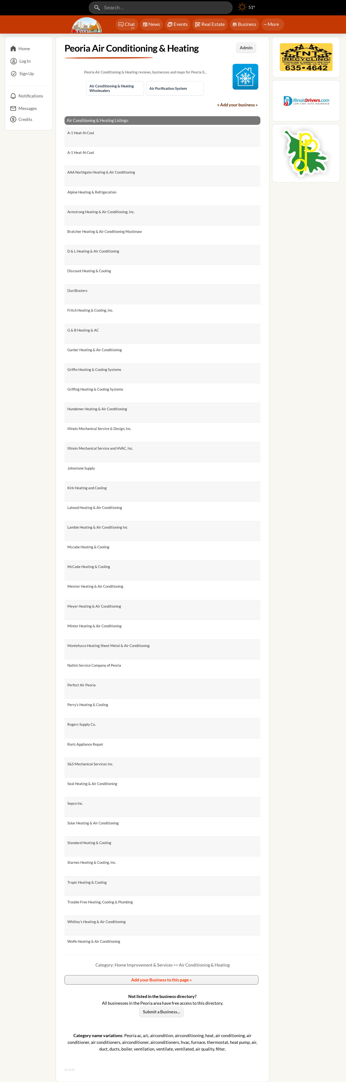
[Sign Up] (29, 73)
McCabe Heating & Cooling (88, 566)
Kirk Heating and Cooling (87, 488)
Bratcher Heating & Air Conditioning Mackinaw (104, 231)
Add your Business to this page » (161, 979)
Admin (246, 47)
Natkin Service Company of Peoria (94, 665)
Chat (126, 25)
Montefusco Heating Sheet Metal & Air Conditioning (108, 645)
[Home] (29, 48)
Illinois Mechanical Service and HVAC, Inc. (100, 448)
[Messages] (29, 108)
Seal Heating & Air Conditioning (92, 783)
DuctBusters (77, 290)
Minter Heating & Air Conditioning (94, 626)
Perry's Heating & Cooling (87, 704)
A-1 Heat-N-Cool (80, 133)
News (151, 25)
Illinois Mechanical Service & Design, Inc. (99, 428)
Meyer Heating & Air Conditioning (94, 606)
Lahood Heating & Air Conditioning (94, 507)
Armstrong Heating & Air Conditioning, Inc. (101, 212)
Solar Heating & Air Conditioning (93, 823)
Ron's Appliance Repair (85, 744)
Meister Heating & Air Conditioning (95, 586)
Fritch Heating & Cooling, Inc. (90, 310)
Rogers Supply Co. (81, 724)
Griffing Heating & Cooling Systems (95, 389)
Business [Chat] (244, 25)
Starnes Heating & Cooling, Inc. (91, 862)
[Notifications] (29, 96)
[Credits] (29, 121)
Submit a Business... (161, 1011)
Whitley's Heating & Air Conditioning (96, 921)
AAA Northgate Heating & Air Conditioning (101, 172)
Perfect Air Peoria (81, 685)
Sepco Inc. (75, 803)
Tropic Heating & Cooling (87, 882)
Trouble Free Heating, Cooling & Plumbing (100, 902)
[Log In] (29, 61)
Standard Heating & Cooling (89, 842)
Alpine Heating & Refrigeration (91, 192)
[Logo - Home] (87, 25)
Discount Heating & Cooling (89, 271)
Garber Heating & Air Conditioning (94, 350)
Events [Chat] (177, 24)
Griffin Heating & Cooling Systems (94, 369)
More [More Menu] (271, 24)
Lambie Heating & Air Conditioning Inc (97, 527)
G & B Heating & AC (83, 330)
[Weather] (246, 10)
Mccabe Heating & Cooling (88, 547)
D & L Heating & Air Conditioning (93, 251)
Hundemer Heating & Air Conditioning (97, 409)
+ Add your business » (237, 104)
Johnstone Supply (81, 468)
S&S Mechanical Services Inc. (90, 764)
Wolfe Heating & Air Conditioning (93, 941)
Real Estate (210, 24)
